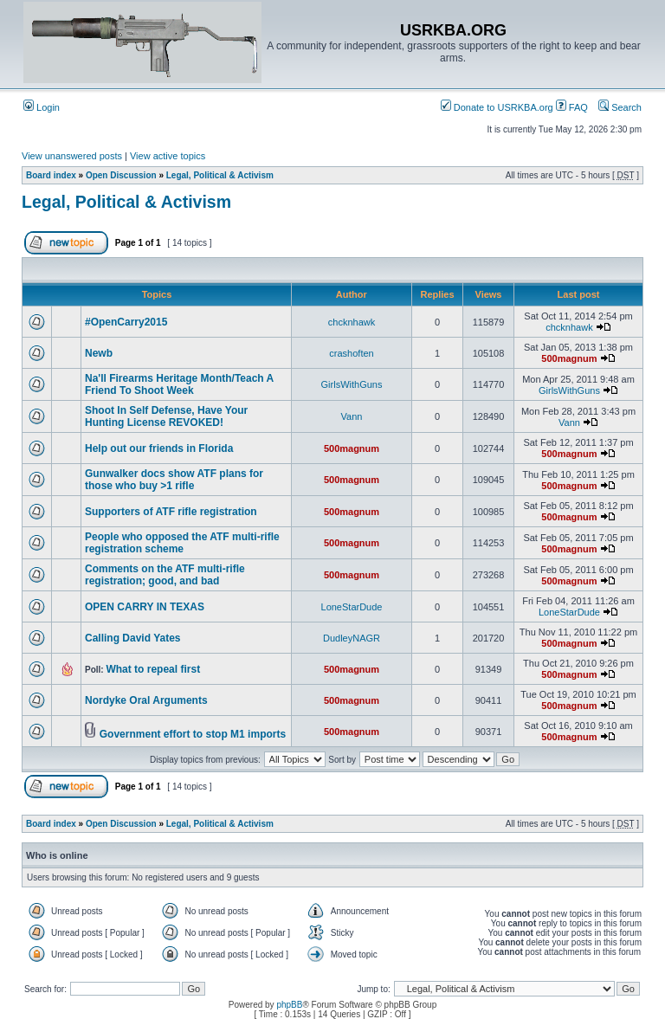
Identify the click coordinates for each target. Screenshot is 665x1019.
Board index (51, 175)
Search (620, 107)
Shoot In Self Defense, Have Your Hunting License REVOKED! (166, 416)
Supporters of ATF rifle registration (171, 512)
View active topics (167, 156)
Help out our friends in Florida (159, 448)
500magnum (569, 358)
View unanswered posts (72, 156)
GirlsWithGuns (352, 384)
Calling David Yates (133, 638)
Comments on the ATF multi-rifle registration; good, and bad (165, 575)
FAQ (572, 107)
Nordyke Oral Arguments (146, 700)
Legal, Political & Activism (220, 175)
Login (41, 107)
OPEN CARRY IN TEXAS (144, 607)
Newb (99, 353)
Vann (352, 416)
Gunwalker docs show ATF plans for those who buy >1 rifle (174, 480)
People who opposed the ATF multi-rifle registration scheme (182, 543)
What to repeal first (153, 669)
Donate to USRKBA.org (497, 107)
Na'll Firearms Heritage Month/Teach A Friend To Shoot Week (179, 384)
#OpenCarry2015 (126, 322)
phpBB (289, 1004)
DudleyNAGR (351, 638)
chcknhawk (351, 322)
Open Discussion (121, 175)
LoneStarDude (352, 607)
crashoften (351, 353)
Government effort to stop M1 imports (193, 734)
